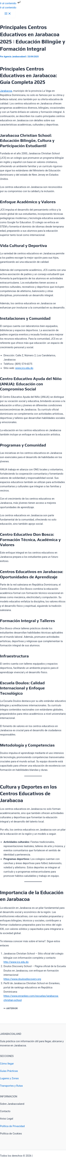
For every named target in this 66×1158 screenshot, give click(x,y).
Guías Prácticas (9, 1071)
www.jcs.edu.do (24, 368)
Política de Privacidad (12, 1126)
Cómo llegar (7, 1063)
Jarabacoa (6, 90)
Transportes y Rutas (11, 1085)
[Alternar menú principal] (7, 14)
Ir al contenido (10, 3)
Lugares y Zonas (9, 1078)
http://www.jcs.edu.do (16, 962)
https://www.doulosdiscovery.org (22, 979)
